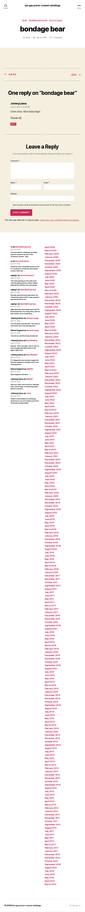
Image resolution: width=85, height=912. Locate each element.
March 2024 (50, 330)
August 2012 (51, 788)
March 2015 (50, 685)
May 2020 (49, 483)
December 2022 (52, 380)
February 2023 (52, 373)
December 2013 (52, 735)
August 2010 (51, 868)
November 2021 (52, 423)
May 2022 (49, 403)
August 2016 (51, 629)
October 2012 (51, 782)
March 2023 (50, 370)
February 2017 (52, 609)
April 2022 (50, 407)
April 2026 (50, 247)
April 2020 (50, 486)
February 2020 (52, 493)
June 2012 (50, 795)
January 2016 (51, 652)
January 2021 (51, 456)
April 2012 (49, 802)
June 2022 (50, 400)
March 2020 (50, 490)
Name (13, 183)
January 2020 (51, 496)
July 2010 (49, 871)
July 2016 (49, 632)
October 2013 (51, 742)
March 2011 (50, 845)
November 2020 (52, 463)
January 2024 (51, 337)
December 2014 (52, 695)
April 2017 (49, 602)
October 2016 (51, 622)
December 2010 (52, 855)
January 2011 (51, 851)
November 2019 (52, 503)
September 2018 (53, 546)
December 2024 (52, 300)
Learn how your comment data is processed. (59, 220)
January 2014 (51, 732)
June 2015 (50, 675)
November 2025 (52, 264)
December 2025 (52, 261)
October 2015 (51, 662)
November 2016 (52, 619)
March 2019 (50, 529)
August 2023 (51, 354)
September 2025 (53, 271)
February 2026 (52, 254)
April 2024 (50, 327)
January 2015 (51, 692)
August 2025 (51, 274)
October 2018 (51, 543)
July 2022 (49, 397)
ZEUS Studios (56, 21)
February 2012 (52, 808)
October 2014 (51, 702)
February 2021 (52, 453)
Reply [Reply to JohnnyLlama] (13, 124)
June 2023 (50, 360)
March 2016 (50, 646)
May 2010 (49, 878)
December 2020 (52, 460)
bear (24, 21)
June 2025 (50, 281)
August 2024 (51, 314)
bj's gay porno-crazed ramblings (42, 5)
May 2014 (49, 719)
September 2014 (53, 705)
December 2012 (52, 775)
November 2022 (52, 383)
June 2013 (50, 755)
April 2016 (50, 642)
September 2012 (53, 785)
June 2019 (50, 519)
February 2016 (52, 649)
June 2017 (50, 596)
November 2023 (52, 344)
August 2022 (51, 393)
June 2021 (50, 440)
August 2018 (51, 549)
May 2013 (49, 758)
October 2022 (51, 387)
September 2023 (53, 350)
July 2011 (49, 831)
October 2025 (51, 267)
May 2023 (49, 363)
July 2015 (49, 672)
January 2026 (51, 257)
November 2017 (52, 579)
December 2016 (52, 616)
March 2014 (50, 725)
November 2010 (52, 858)
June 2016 (50, 636)
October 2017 (51, 582)
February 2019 (52, 533)
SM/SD (30, 369)
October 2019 (51, 506)
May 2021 (49, 443)
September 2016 (53, 626)
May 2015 (49, 679)
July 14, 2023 (41, 38)
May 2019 (49, 523)
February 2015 (52, 689)
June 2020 (50, 480)
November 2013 (52, 738)
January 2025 (51, 297)
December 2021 (52, 420)
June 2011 (49, 835)
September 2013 (53, 745)
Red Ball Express (23, 247)
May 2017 (49, 599)
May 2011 (49, 838)
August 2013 (51, 748)
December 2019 (52, 500)
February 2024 (52, 334)
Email (46, 183)
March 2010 (50, 884)
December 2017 (52, 576)
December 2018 (52, 539)
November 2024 (52, 304)
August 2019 (51, 513)
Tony (28, 393)
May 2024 (49, 324)
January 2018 (51, 573)
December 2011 (52, 815)
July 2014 (49, 712)
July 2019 (49, 516)
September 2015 (53, 665)
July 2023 (49, 357)
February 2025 (52, 294)
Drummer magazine (38, 21)
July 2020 (49, 476)
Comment (15, 161)
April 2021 (49, 446)
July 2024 (49, 317)
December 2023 (52, 340)
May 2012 (49, 798)
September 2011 (52, 825)
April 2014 (50, 722)
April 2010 (50, 881)
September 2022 (53, 390)
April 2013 (50, 762)
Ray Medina (31, 341)
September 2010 (53, 865)
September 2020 (53, 470)
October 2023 (51, 347)
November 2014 (52, 699)
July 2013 (49, 752)
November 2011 (52, 818)
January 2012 (51, 811)
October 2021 (51, 427)
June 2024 (50, 320)
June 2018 (50, 556)
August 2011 (51, 828)
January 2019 (51, 536)
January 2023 (51, 377)
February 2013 (52, 768)
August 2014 (51, 709)
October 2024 (51, 307)
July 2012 (49, 792)
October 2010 (51, 861)
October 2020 (51, 466)
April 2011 (49, 841)
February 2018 (52, 569)
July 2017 (49, 592)
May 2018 (49, 559)
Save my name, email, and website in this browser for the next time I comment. (42, 205)
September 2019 (53, 509)
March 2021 (50, 450)
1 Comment (58, 38)
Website (13, 194)
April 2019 (50, 526)
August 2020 (51, 473)
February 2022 (52, 413)
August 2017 (51, 589)
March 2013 (50, 765)
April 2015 (50, 682)
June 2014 (50, 715)
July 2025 (49, 277)
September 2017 (53, 586)
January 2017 (51, 612)
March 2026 (50, 251)
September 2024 (53, 310)
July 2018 (49, 553)
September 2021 (53, 430)
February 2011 (51, 848)
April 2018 (50, 563)
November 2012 (52, 778)
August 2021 (51, 433)
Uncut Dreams (22, 261)
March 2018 (50, 566)
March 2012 (50, 805)
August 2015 (51, 669)
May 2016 (49, 639)
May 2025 (49, 284)
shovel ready (32, 318)
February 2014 (52, 728)
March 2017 (50, 606)
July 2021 (49, 436)
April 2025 (50, 287)
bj (28, 38)
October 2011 (51, 821)
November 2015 (52, 659)
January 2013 (51, 772)
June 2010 (50, 875)
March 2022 (50, 410)
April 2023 (50, 367)
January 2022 (51, 417)
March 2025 (50, 290)
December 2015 (52, 655)
